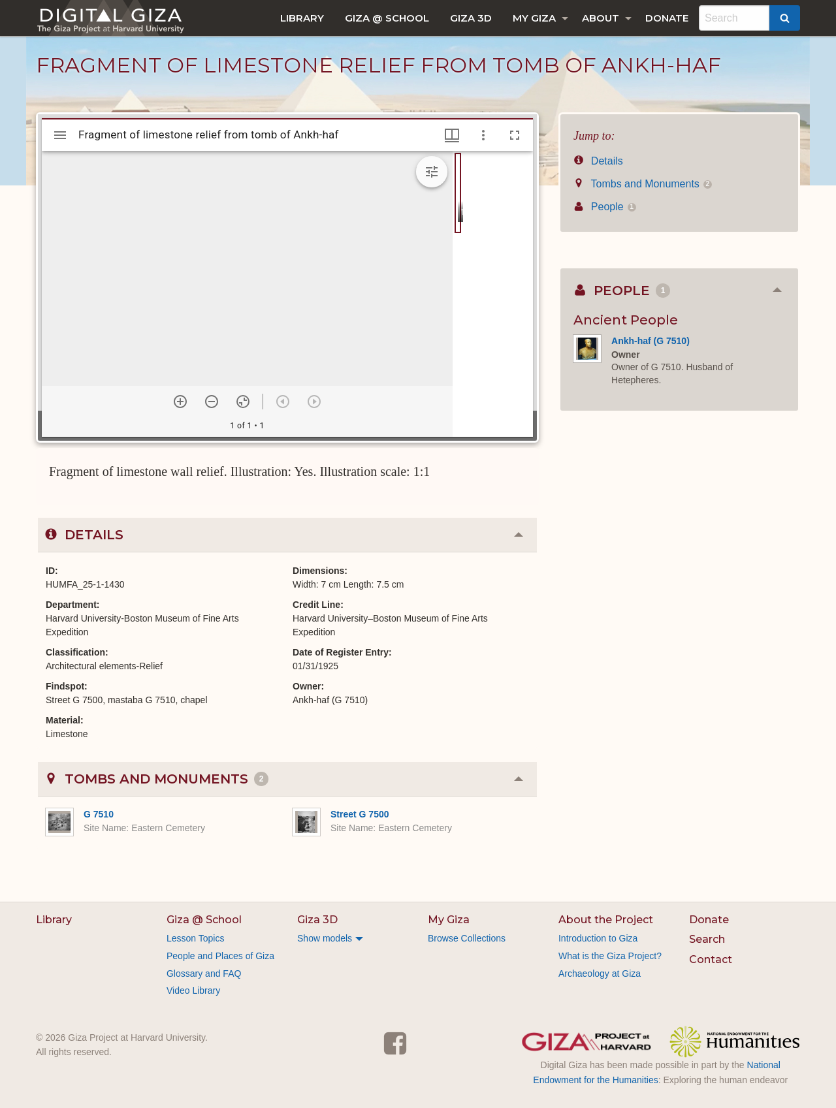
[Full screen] (514, 135)
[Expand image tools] (431, 171)
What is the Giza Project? (610, 956)
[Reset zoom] (243, 401)
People (604, 206)
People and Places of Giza (220, 956)
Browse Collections (467, 938)
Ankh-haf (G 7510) (650, 341)
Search (707, 939)
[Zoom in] (180, 401)
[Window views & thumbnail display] (452, 135)
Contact (710, 959)
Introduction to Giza (597, 938)
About (600, 18)
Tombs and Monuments (642, 183)
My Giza (534, 18)
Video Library (193, 990)
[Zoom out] (211, 401)
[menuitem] (302, 18)
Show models (324, 938)
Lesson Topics (195, 938)
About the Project (605, 919)
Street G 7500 (359, 814)
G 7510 (99, 814)
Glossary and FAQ (204, 973)
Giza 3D (471, 18)
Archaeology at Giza (599, 973)
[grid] (493, 294)
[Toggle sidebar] (60, 135)
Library (302, 18)
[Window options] (483, 135)
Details (598, 160)
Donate (666, 18)
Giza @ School (387, 18)
